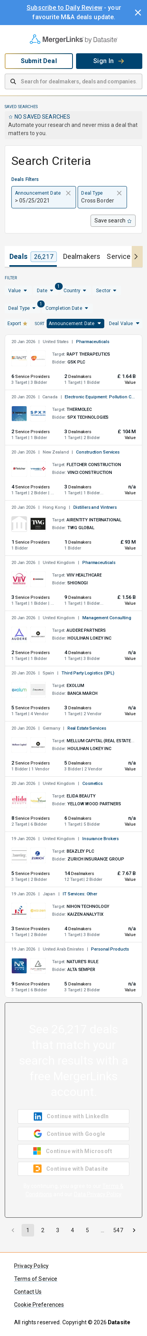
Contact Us (28, 1292)
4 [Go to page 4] (72, 1230)
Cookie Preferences (39, 1305)
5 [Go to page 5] (87, 1230)
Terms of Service (35, 1279)
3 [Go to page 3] (57, 1230)
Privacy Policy (31, 1266)
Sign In (109, 61)
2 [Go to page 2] (42, 1230)
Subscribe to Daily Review (64, 7)
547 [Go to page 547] (118, 1230)
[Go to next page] (134, 1230)
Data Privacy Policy (98, 1194)
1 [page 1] (27, 1230)
